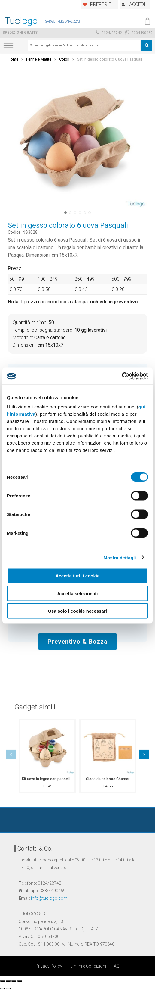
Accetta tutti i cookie (78, 575)
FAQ (116, 966)
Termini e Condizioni (87, 966)
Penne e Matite (38, 59)
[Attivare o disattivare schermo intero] (13, 981)
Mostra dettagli (119, 557)
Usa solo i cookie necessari (77, 611)
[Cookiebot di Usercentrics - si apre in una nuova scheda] (122, 376)
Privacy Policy (48, 966)
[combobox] (84, 45)
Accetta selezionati (77, 593)
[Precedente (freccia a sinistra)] (2, 988)
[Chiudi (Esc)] (2, 981)
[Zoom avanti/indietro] (19, 981)
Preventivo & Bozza (77, 641)
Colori (64, 59)
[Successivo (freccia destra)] (8, 988)
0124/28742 (109, 33)
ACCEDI (137, 4)
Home (13, 59)
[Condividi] (8, 981)
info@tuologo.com (49, 898)
